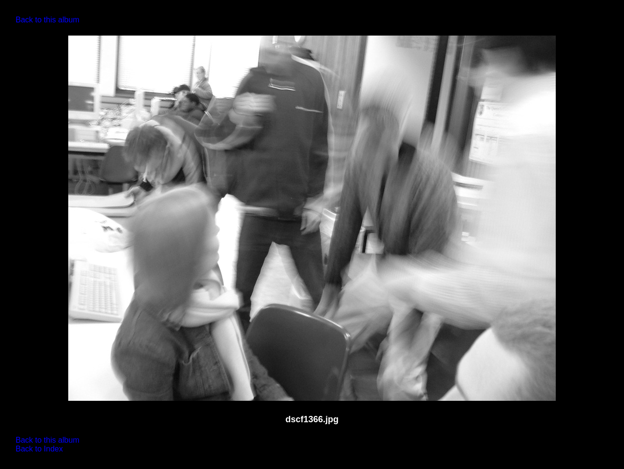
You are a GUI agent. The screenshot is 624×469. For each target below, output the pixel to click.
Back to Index (39, 449)
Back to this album (47, 20)
